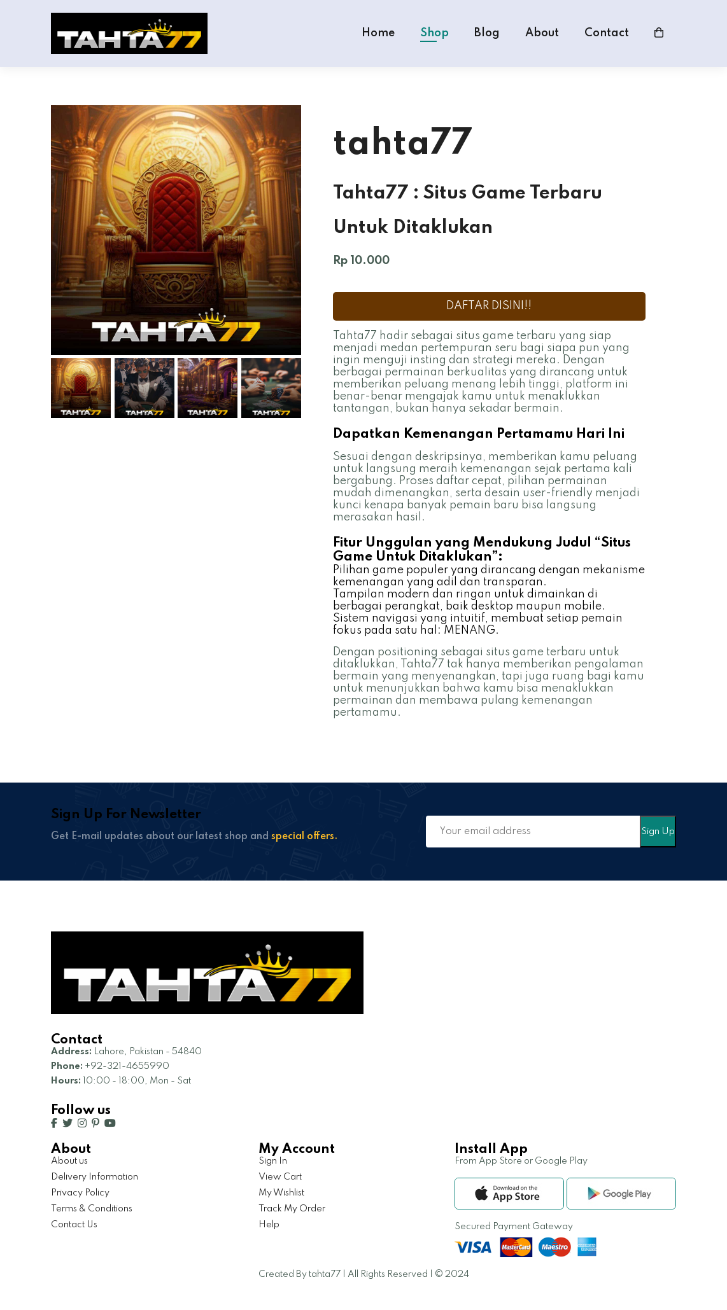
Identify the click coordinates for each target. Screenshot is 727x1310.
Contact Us (74, 1224)
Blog (487, 33)
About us (69, 1161)
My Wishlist (281, 1192)
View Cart (280, 1177)
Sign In (272, 1161)
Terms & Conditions (91, 1208)
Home (378, 33)
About (542, 33)
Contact (606, 33)
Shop (434, 33)
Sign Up (658, 831)
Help (268, 1224)
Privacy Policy (80, 1192)
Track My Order (291, 1208)
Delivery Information (94, 1177)
